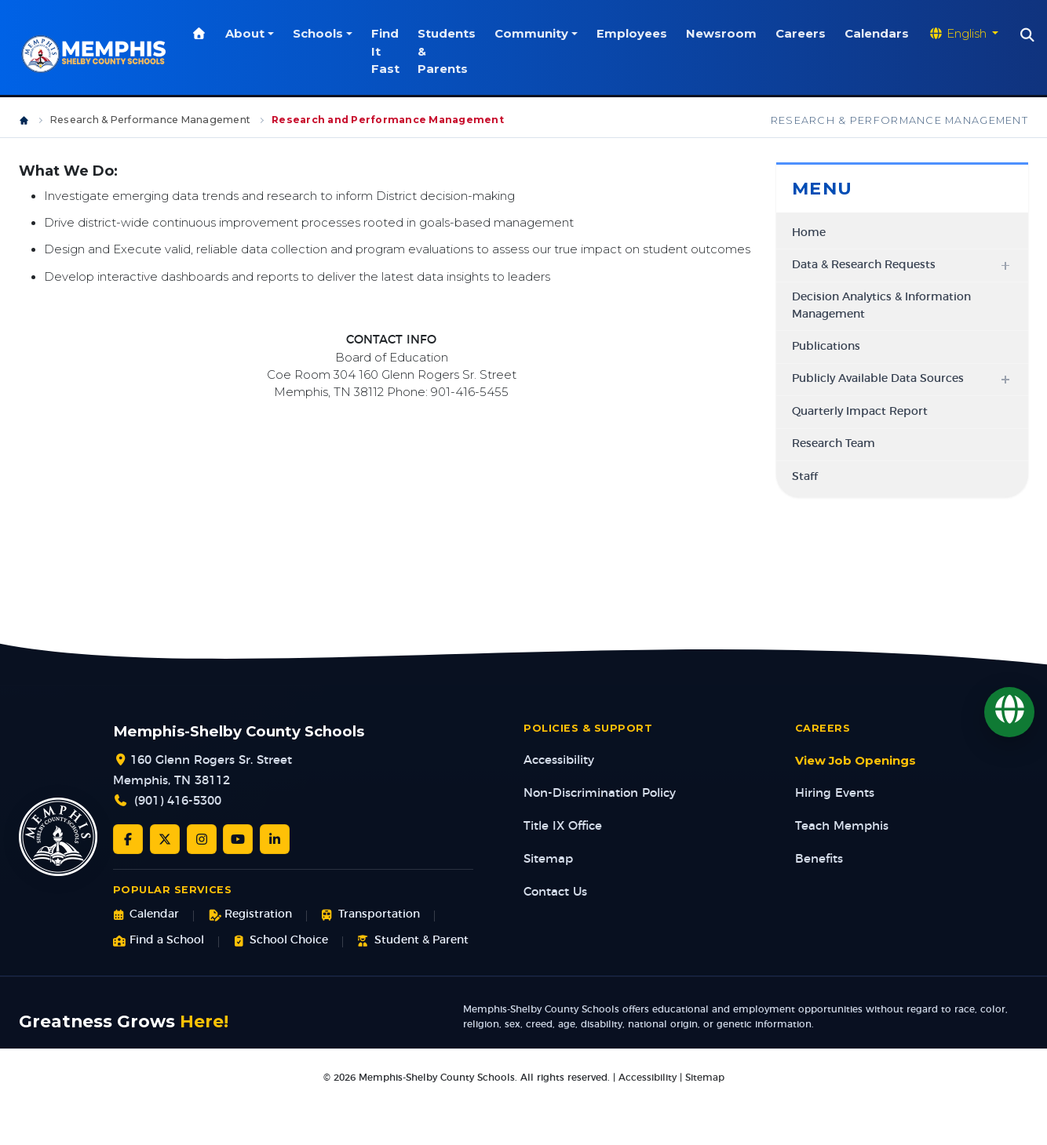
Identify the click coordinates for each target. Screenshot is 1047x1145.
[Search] (1028, 35)
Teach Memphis (841, 826)
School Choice (280, 941)
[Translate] (1009, 712)
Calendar (146, 915)
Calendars (877, 34)
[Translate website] (964, 33)
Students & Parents (447, 51)
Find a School (158, 941)
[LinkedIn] (275, 839)
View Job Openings (855, 761)
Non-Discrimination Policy (600, 793)
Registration (250, 915)
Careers (801, 34)
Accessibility (559, 760)
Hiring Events (834, 793)
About (245, 34)
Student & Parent (412, 941)
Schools (318, 34)
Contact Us (555, 892)
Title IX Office (563, 826)
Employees (632, 34)
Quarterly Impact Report (860, 411)
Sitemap (548, 859)
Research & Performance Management (150, 119)
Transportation (370, 915)
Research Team (833, 443)
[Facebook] (128, 839)
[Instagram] (202, 839)
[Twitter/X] (165, 839)
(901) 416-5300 (177, 801)
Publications (826, 346)
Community (532, 34)
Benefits (819, 859)
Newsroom (722, 34)
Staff (805, 476)
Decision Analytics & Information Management (881, 305)
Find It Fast (385, 51)
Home (809, 232)
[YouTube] (238, 839)
